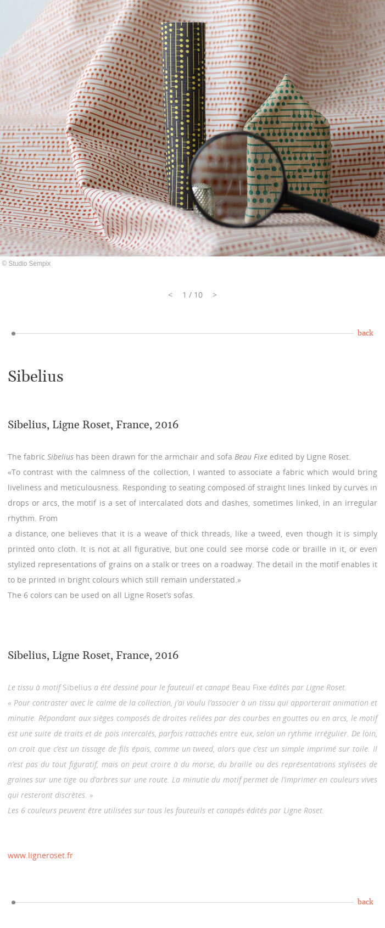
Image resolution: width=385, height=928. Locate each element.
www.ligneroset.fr (40, 855)
